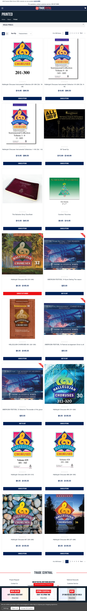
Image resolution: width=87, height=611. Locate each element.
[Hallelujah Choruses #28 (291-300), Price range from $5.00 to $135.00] (64, 449)
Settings (6, 608)
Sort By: (13, 33)
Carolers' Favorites (64, 214)
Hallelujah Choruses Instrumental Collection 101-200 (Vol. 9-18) (64, 86)
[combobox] (25, 34)
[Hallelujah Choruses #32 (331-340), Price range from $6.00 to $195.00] (22, 254)
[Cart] (85, 8)
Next (82, 33)
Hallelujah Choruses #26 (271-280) (64, 540)
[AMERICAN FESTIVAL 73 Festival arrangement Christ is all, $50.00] (64, 319)
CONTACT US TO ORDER (22, 294)
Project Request (14, 580)
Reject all (15, 608)
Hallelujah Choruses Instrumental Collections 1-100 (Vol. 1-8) (22, 149)
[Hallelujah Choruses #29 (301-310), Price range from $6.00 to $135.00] (22, 449)
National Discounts (72, 580)
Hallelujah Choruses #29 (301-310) (22, 475)
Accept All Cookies (27, 608)
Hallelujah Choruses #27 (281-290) (22, 540)
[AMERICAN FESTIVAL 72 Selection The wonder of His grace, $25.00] (22, 384)
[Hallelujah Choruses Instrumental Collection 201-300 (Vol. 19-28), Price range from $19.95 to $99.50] (22, 59)
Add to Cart (64, 294)
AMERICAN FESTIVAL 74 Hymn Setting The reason (64, 279)
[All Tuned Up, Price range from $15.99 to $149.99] (64, 124)
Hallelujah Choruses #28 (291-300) (64, 475)
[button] (43, 24)
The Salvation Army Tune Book (22, 214)
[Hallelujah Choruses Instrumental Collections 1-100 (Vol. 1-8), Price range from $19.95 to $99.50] (22, 124)
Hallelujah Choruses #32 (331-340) (22, 279)
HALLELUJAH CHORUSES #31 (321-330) (22, 344)
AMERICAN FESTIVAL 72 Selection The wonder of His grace (22, 409)
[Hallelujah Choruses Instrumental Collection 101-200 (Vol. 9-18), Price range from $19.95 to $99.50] (64, 59)
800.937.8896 (55, 4)
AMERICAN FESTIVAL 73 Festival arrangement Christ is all (64, 344)
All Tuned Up (64, 149)
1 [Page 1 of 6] (66, 33)
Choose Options (22, 98)
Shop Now (15, 598)
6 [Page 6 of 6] (78, 33)
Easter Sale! (6, 0)
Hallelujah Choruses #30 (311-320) (64, 409)
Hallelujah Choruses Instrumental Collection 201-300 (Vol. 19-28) (22, 86)
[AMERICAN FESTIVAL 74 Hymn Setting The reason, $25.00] (64, 254)
